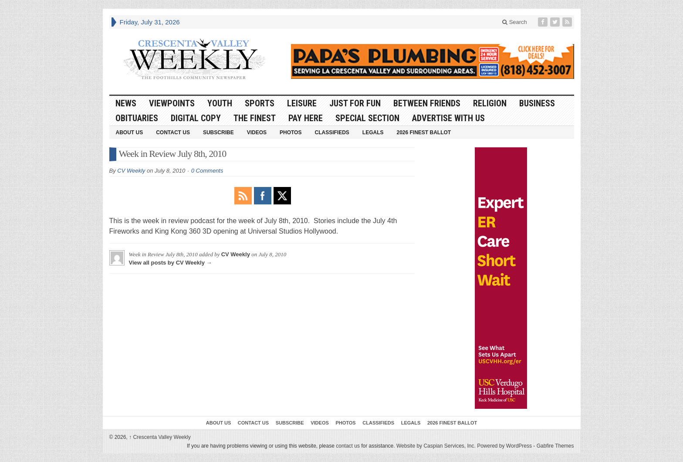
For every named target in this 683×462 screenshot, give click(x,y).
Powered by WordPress (504, 446)
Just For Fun (355, 103)
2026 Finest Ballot (423, 132)
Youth (219, 103)
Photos (290, 132)
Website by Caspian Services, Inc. (436, 446)
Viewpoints (172, 103)
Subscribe (218, 132)
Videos (257, 132)
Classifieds (331, 132)
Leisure (302, 103)
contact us (348, 446)
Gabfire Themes (555, 446)
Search (514, 22)
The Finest (254, 118)
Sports (259, 103)
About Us (129, 132)
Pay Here (305, 118)
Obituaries (136, 118)
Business (537, 103)
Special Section (367, 118)
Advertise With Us (448, 118)
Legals (373, 132)
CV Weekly (131, 170)
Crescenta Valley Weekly (160, 437)
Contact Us (173, 132)
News (125, 103)
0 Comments (207, 170)
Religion (490, 103)
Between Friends (426, 103)
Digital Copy (196, 118)
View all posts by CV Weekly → (170, 262)
